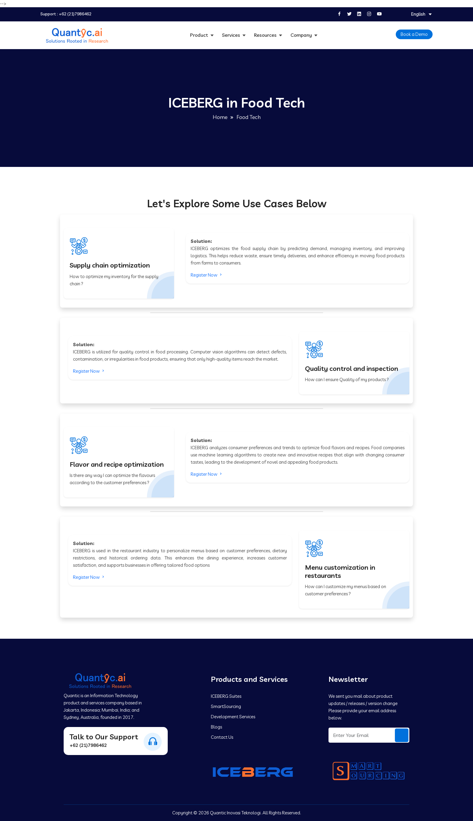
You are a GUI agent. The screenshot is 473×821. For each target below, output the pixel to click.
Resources (266, 35)
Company (301, 35)
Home (220, 117)
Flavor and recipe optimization (117, 464)
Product (199, 35)
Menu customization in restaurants (340, 571)
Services (231, 35)
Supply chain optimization (110, 265)
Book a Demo (414, 34)
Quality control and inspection (351, 368)
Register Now (207, 275)
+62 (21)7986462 (75, 14)
